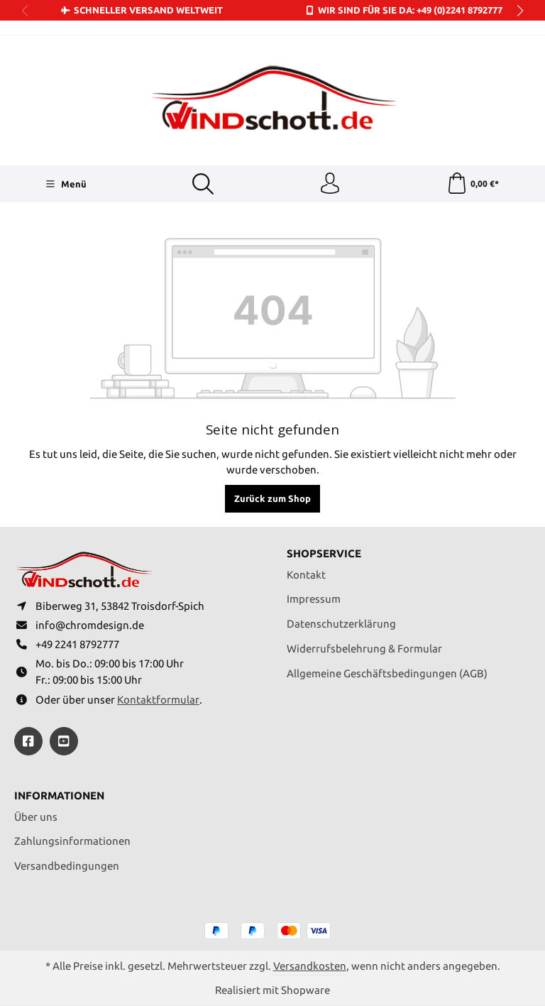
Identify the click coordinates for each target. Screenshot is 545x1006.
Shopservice (324, 554)
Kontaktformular (158, 700)
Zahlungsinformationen (72, 841)
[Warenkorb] (473, 184)
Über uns (35, 817)
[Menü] (65, 184)
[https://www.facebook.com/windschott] (28, 741)
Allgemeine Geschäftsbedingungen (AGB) (387, 673)
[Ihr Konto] (330, 184)
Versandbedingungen (66, 866)
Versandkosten (309, 966)
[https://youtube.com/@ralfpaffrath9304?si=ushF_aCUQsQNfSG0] (64, 741)
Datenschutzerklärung (341, 624)
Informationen (59, 796)
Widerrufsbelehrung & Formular (364, 649)
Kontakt (306, 574)
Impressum (314, 599)
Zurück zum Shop (272, 498)
